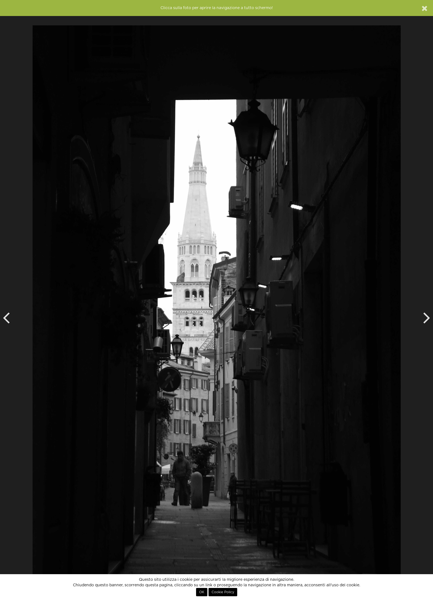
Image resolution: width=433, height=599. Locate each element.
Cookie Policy (223, 592)
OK (201, 592)
